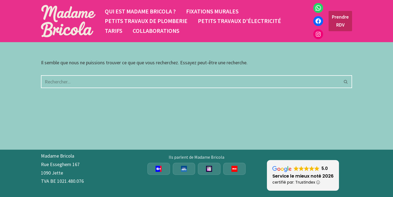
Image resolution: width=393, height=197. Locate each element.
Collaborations (156, 30)
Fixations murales (212, 11)
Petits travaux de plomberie (146, 21)
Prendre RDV (340, 21)
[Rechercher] (190, 81)
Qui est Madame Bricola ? (140, 11)
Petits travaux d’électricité (239, 21)
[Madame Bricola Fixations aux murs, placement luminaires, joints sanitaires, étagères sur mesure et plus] (68, 21)
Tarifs (113, 30)
